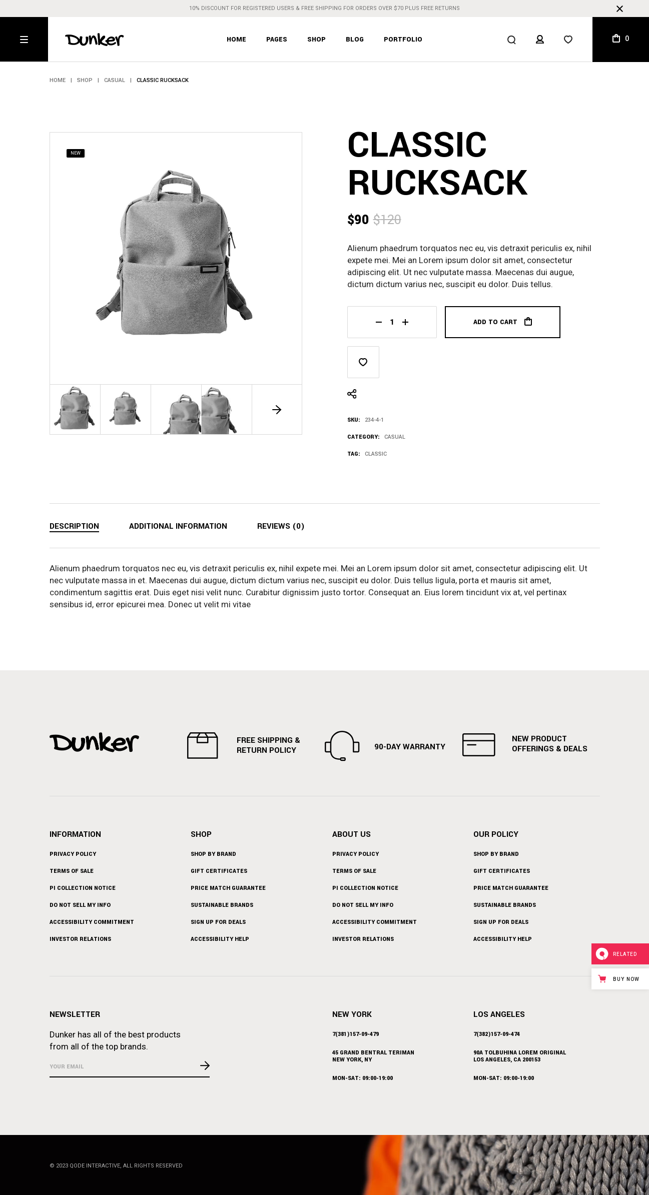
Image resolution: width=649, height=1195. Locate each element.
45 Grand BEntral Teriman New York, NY (373, 1056)
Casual (394, 437)
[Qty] (392, 322)
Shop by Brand (213, 854)
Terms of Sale (72, 871)
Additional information (178, 526)
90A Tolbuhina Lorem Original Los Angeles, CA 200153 (519, 1056)
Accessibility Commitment (92, 922)
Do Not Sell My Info (80, 905)
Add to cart (502, 322)
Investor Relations (80, 939)
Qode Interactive (95, 1165)
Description (74, 526)
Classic (376, 454)
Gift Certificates (219, 871)
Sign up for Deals (218, 922)
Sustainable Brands (222, 905)
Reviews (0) (281, 526)
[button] (277, 409)
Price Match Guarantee (228, 888)
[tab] (74, 526)
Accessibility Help (220, 939)
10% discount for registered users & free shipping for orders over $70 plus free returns (324, 8)
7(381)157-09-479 (355, 1034)
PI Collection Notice (83, 888)
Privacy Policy (73, 854)
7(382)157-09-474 (496, 1034)
